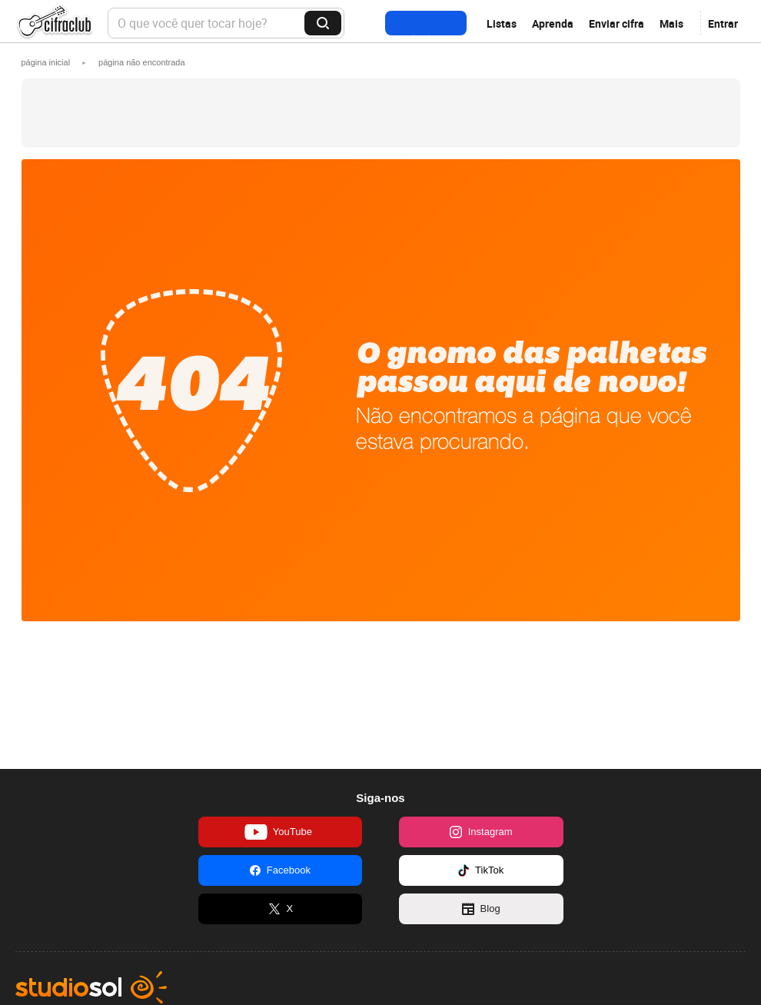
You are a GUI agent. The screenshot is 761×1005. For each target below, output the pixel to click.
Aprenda (552, 23)
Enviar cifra (616, 23)
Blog (481, 909)
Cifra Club (53, 23)
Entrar (723, 23)
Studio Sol (91, 987)
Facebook (280, 870)
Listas (502, 23)
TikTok (480, 870)
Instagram (481, 832)
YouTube (278, 832)
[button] (141, 62)
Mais (671, 23)
